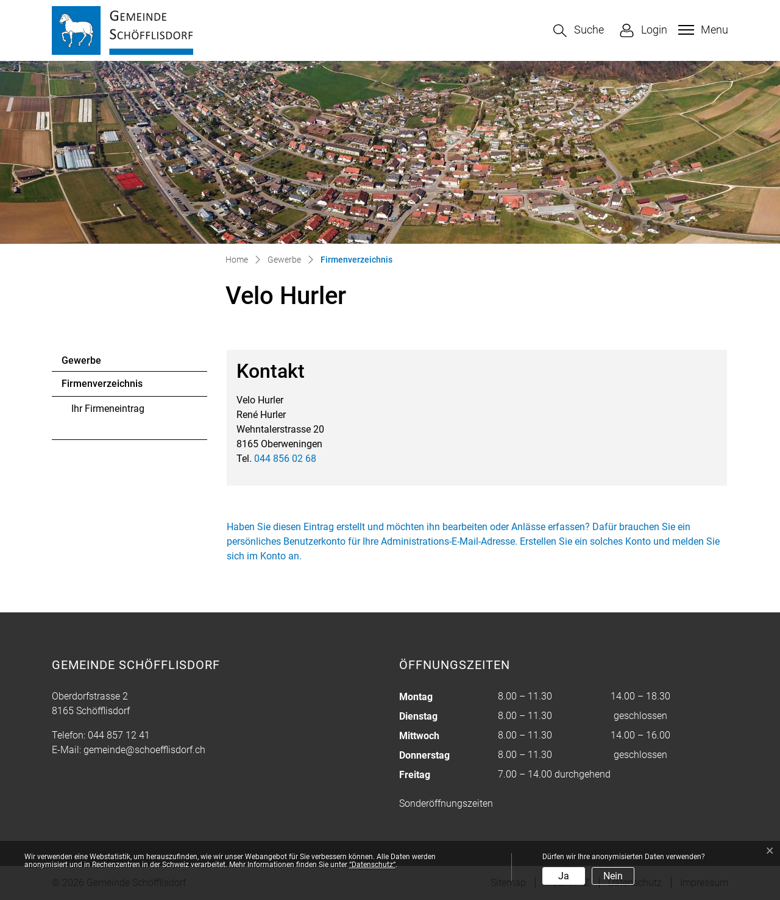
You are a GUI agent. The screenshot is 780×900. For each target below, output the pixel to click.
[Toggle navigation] (701, 30)
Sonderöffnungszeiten (446, 803)
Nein (613, 876)
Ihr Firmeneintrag (107, 408)
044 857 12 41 (119, 735)
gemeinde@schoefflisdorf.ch (144, 750)
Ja (563, 876)
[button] (578, 31)
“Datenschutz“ (372, 864)
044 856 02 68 (285, 458)
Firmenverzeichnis (102, 387)
